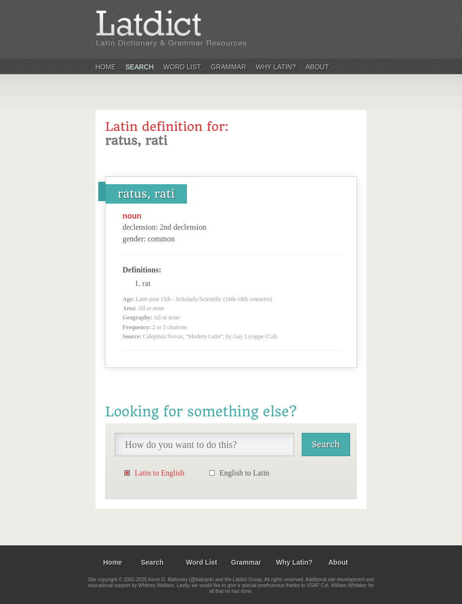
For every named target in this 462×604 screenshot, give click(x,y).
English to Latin (244, 473)
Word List (182, 67)
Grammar (228, 67)
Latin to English (160, 473)
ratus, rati (146, 194)
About (317, 67)
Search (139, 67)
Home (105, 67)
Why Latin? (276, 67)
